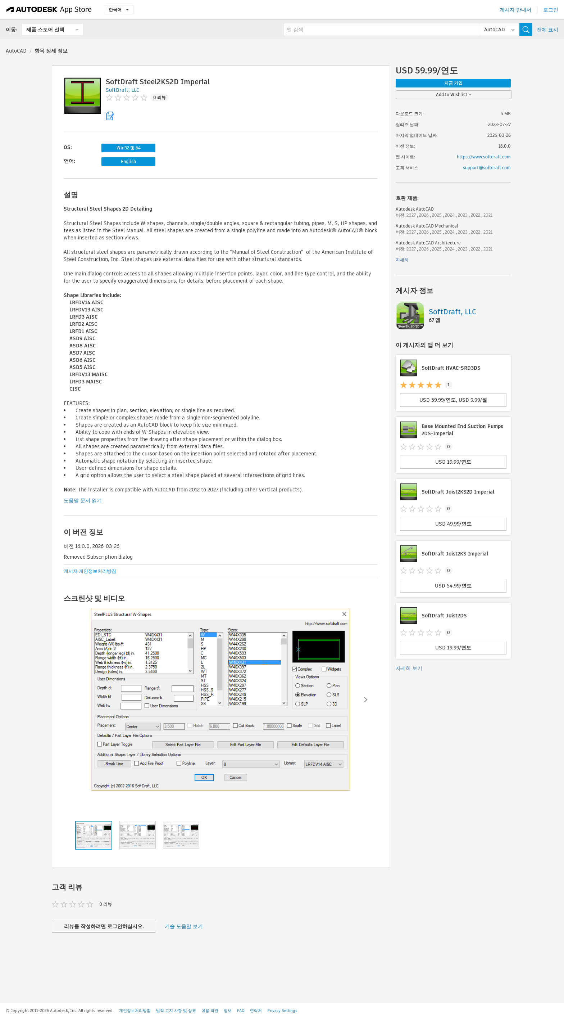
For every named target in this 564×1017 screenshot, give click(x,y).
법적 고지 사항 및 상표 (176, 1010)
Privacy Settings (282, 1010)
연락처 (256, 1010)
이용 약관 (209, 1010)
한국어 (119, 9)
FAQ (241, 1010)
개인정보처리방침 (135, 1010)
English (128, 161)
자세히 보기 (409, 668)
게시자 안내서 (515, 9)
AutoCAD (16, 50)
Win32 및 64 (129, 148)
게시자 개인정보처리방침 (90, 571)
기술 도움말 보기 (184, 926)
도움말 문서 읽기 (83, 500)
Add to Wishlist (454, 94)
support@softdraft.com (487, 168)
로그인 (550, 9)
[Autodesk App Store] (49, 9)
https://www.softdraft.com (484, 157)
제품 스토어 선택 (45, 29)
